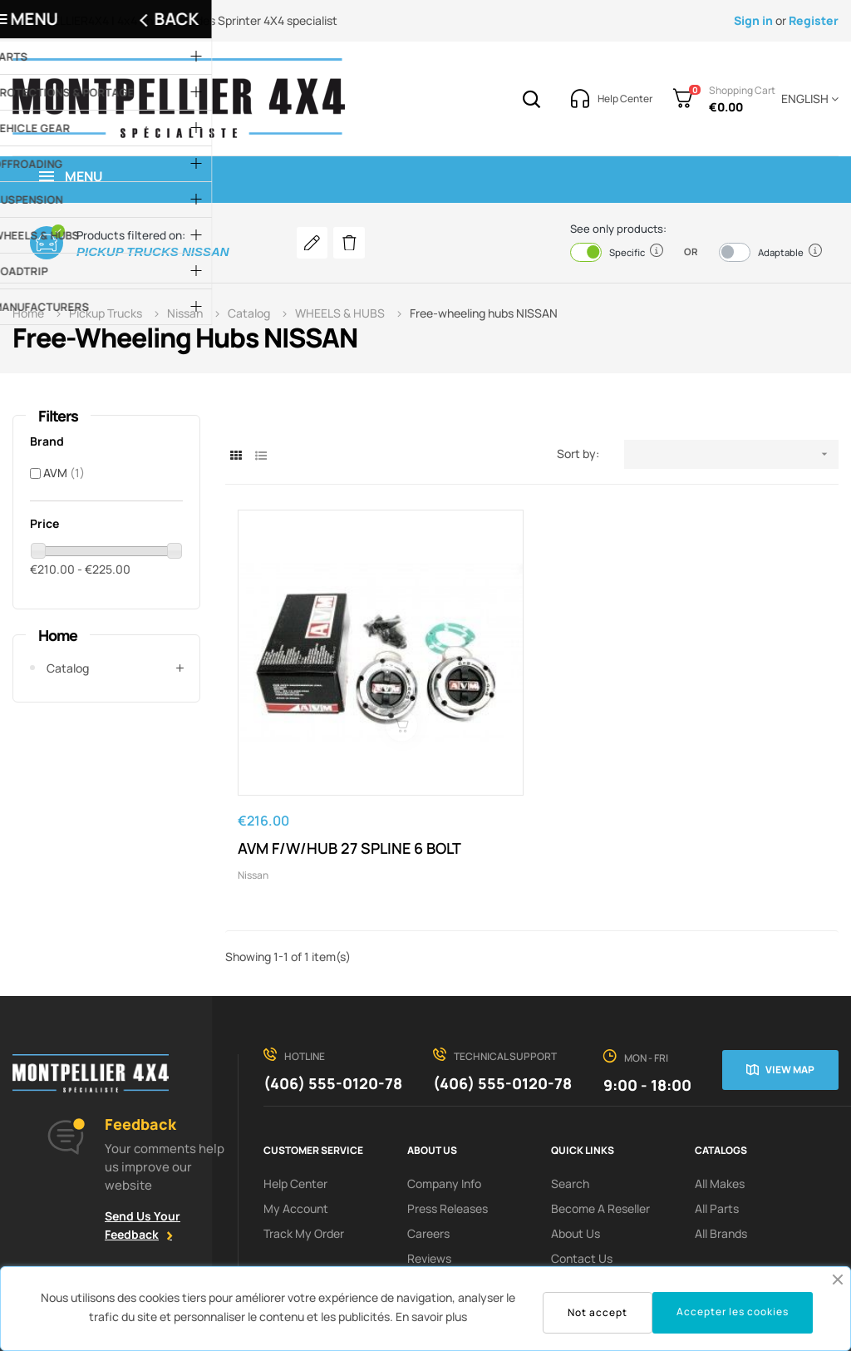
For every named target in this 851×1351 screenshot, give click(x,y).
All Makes (720, 1097)
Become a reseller (600, 1122)
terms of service (596, 1197)
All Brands (721, 1147)
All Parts (717, 1122)
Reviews (429, 1172)
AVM (64, 473)
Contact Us (581, 1172)
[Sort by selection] (731, 454)
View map (789, 983)
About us (575, 1147)
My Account (295, 1122)
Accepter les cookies (732, 1311)
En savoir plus (431, 1316)
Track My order (303, 1147)
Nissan (253, 789)
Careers (428, 1147)
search (570, 1097)
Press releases (447, 1122)
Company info (444, 1097)
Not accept (597, 1312)
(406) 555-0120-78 (332, 997)
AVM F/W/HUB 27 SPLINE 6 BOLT (324, 752)
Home (57, 635)
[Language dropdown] (807, 99)
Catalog (68, 668)
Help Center (295, 1097)
